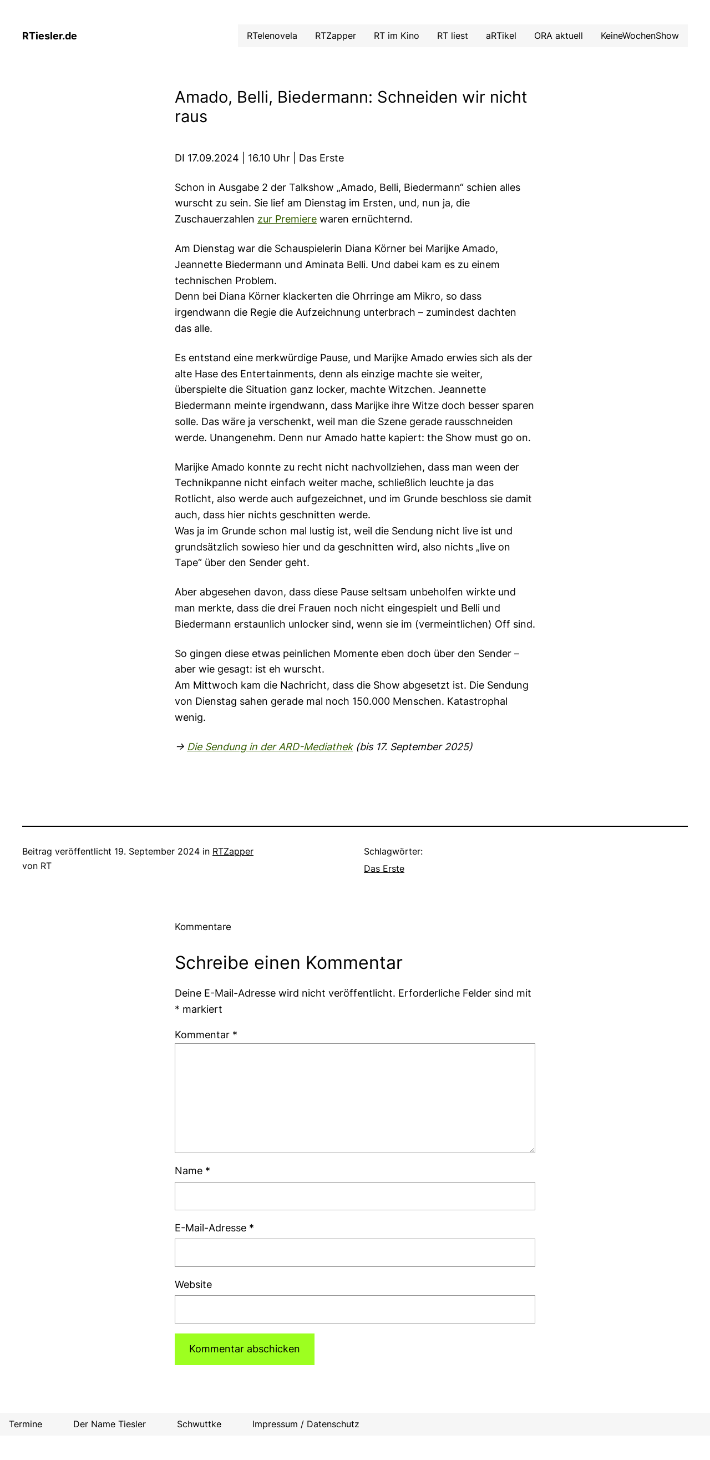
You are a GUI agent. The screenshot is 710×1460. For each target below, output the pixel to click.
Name (192, 1170)
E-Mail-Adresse (214, 1228)
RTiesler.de (49, 36)
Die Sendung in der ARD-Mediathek (270, 746)
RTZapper (232, 851)
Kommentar (206, 1034)
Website (193, 1284)
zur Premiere (287, 219)
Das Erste (384, 868)
